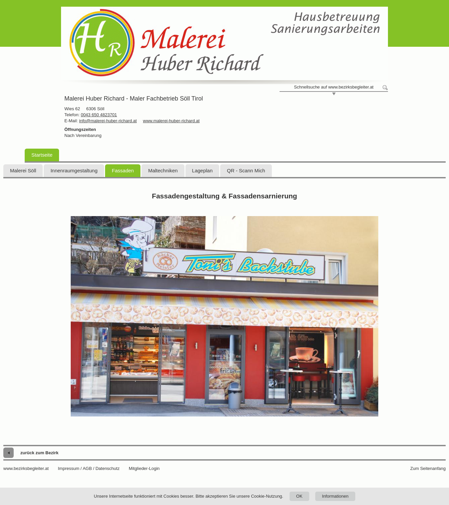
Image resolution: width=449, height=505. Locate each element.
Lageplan (202, 170)
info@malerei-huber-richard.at (108, 120)
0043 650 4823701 (99, 114)
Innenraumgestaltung (73, 170)
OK (299, 496)
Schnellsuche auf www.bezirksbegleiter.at (333, 87)
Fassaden (123, 170)
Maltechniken (162, 170)
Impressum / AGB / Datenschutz (88, 468)
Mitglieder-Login (144, 468)
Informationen (335, 496)
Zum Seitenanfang (428, 468)
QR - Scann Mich (246, 170)
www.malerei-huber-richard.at (171, 120)
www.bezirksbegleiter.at (26, 468)
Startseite (41, 155)
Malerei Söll (23, 170)
